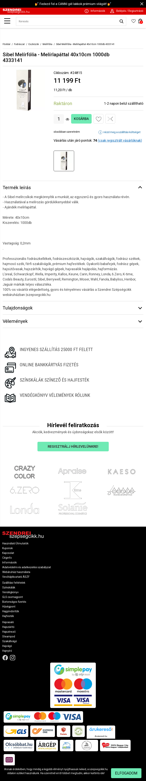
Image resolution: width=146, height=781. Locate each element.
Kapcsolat (8, 552)
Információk (9, 562)
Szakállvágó (9, 641)
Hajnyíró (7, 650)
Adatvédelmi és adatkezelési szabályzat (26, 567)
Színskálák (8, 587)
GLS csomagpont (12, 597)
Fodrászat (19, 44)
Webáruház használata (16, 572)
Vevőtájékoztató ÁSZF (15, 576)
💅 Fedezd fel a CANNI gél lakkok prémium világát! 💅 (73, 4)
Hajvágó (7, 646)
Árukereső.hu (101, 736)
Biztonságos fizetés (14, 601)
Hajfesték (8, 616)
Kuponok (7, 548)
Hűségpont (8, 606)
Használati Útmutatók (15, 543)
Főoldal (6, 44)
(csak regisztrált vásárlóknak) (120, 140)
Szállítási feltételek (13, 582)
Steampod (8, 636)
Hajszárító (8, 626)
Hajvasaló (8, 622)
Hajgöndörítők (10, 611)
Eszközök (34, 44)
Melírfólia (47, 44)
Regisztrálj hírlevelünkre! (73, 446)
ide (102, 773)
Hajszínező (9, 631)
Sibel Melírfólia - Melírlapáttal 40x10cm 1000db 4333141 (85, 44)
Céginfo (7, 557)
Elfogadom (126, 773)
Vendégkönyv (10, 592)
